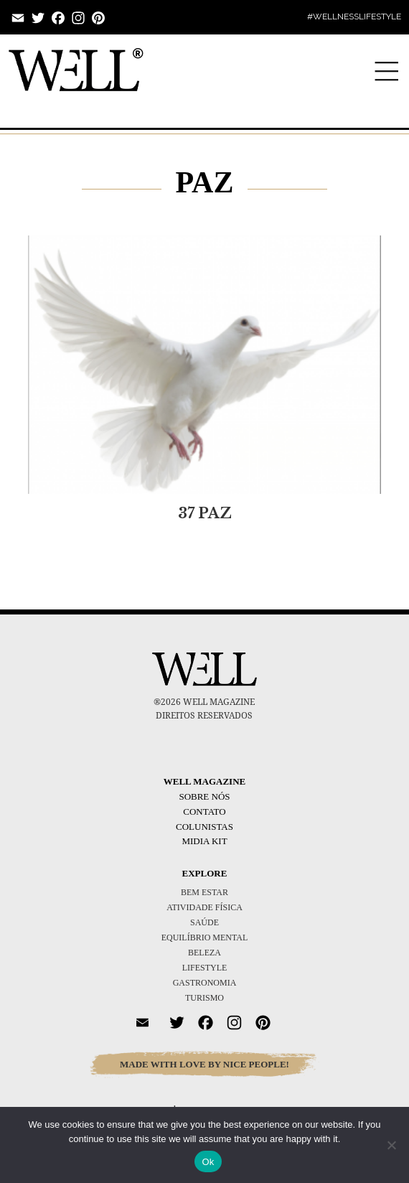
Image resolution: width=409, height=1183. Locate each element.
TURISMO (204, 998)
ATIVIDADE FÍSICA (204, 907)
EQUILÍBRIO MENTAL (204, 937)
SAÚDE (204, 922)
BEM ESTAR (204, 892)
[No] (391, 1145)
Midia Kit (204, 841)
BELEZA (204, 953)
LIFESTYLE (204, 968)
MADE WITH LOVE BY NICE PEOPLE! (204, 1064)
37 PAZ (205, 513)
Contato (204, 811)
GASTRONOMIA (205, 983)
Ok (208, 1161)
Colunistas (204, 826)
